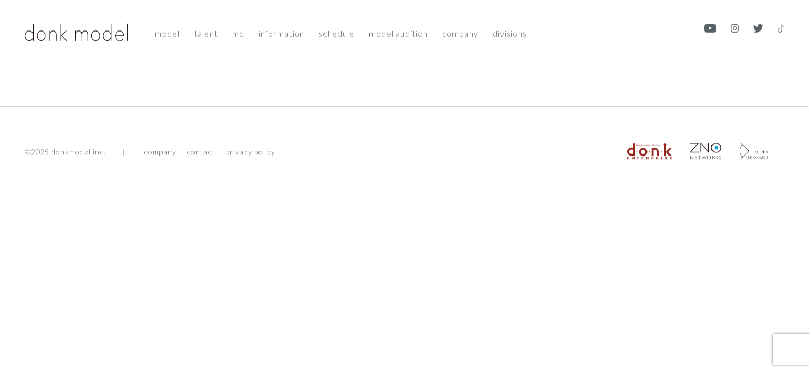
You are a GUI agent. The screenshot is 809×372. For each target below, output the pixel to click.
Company (460, 32)
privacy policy (250, 153)
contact (201, 153)
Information (281, 32)
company (160, 153)
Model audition (398, 32)
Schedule (336, 32)
